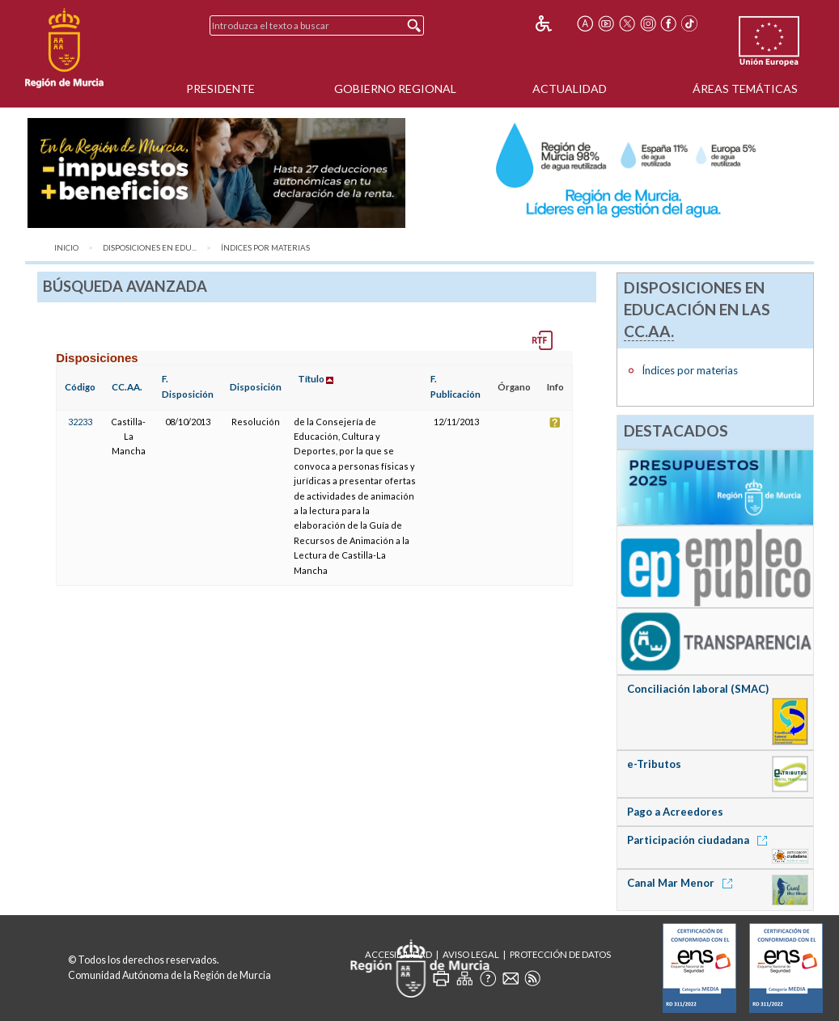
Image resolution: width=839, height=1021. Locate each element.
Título (311, 378)
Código (80, 387)
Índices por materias (265, 247)
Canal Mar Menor (682, 882)
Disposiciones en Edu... (150, 247)
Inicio (66, 247)
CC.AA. (127, 387)
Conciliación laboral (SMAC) (698, 688)
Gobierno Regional (395, 88)
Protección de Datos (560, 954)
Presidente (220, 88)
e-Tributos (654, 763)
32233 (80, 421)
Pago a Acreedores (675, 811)
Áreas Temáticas (745, 88)
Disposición (256, 387)
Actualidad (569, 88)
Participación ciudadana (700, 839)
